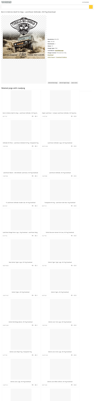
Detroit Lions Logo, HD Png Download (59, 230)
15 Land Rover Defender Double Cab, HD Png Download (63, 142)
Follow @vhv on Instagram (8, 358)
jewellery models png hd (10, 338)
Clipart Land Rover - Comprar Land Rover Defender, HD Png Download (44, 112)
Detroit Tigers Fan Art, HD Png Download (36, 259)
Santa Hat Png (28, 336)
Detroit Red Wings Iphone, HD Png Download (61, 201)
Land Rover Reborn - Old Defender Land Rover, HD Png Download (20, 142)
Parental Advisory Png (30, 330)
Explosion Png (28, 332)
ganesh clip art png (9, 334)
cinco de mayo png (9, 336)
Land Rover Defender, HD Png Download (36, 142)
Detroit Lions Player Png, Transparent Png (14, 230)
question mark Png (29, 334)
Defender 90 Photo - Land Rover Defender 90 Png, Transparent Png (66, 112)
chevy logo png (8, 342)
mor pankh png (8, 328)
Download (50, 55)
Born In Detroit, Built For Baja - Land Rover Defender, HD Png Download (22, 112)
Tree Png (27, 338)
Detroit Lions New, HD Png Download (59, 259)
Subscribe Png (29, 328)
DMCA (3, 352)
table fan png (8, 330)
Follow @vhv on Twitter (7, 360)
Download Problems (61, 57)
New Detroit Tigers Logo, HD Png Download (60, 171)
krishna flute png (9, 340)
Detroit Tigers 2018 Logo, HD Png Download (14, 318)
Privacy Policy (5, 353)
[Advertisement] (62, 26)
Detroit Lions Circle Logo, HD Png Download (37, 230)
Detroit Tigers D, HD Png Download (36, 289)
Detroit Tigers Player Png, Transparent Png (14, 289)
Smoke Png (27, 340)
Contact (3, 349)
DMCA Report (51, 57)
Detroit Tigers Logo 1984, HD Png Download (14, 259)
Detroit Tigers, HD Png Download (13, 201)
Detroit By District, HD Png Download (82, 259)
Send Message (59, 50)
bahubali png (8, 332)
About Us (4, 351)
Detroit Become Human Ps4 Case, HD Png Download (40, 171)
